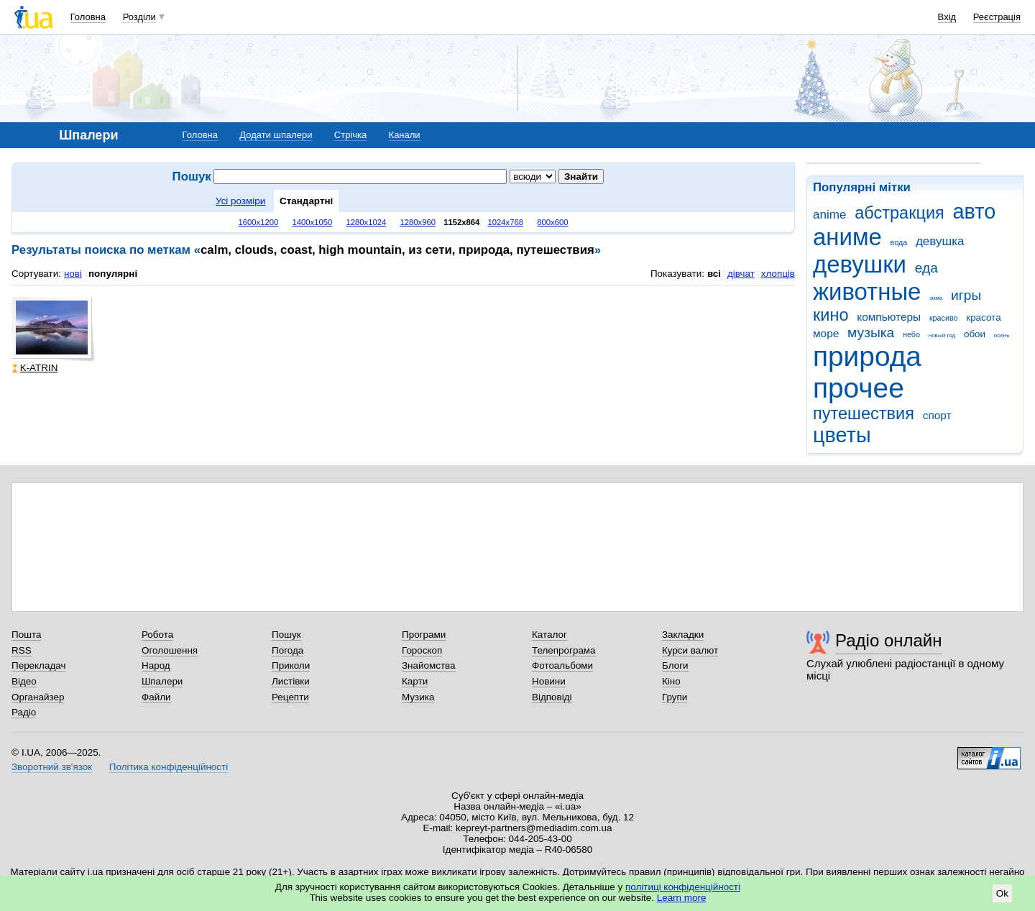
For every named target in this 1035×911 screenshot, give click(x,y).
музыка (870, 332)
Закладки (683, 634)
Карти (415, 681)
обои (974, 334)
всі (714, 273)
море (826, 333)
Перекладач (38, 665)
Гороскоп (422, 650)
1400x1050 (312, 222)
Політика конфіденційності (168, 766)
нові (73, 273)
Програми (424, 634)
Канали (404, 134)
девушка (940, 241)
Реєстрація (997, 17)
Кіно (671, 681)
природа (867, 356)
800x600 (552, 222)
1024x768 (506, 222)
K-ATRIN (35, 367)
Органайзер (38, 697)
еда (926, 267)
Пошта (26, 634)
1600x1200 (259, 222)
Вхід (947, 17)
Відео (24, 681)
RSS (22, 650)
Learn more (682, 897)
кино (831, 315)
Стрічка (350, 134)
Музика (418, 697)
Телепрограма (564, 650)
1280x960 (418, 222)
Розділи (139, 17)
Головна (88, 17)
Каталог (549, 634)
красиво (943, 317)
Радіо (24, 712)
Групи (674, 697)
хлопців (778, 273)
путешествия (863, 413)
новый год (942, 335)
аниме (847, 237)
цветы (842, 435)
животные (867, 291)
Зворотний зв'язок (52, 766)
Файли (156, 697)
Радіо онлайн (888, 640)
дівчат (741, 273)
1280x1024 (366, 222)
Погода (287, 650)
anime (829, 214)
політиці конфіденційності (682, 887)
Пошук (286, 634)
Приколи (291, 665)
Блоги (675, 665)
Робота (157, 634)
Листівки (291, 681)
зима (935, 298)
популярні (112, 273)
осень (1002, 335)
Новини (549, 681)
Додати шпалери (275, 134)
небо (911, 334)
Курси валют (690, 650)
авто (974, 211)
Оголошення (170, 650)
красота (983, 317)
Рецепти (290, 697)
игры (966, 295)
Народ (156, 665)
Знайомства (429, 665)
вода (899, 242)
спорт (937, 415)
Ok (1002, 893)
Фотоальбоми (562, 665)
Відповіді (552, 697)
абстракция (899, 212)
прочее (858, 387)
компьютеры (889, 317)
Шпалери (162, 681)
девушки (859, 264)
